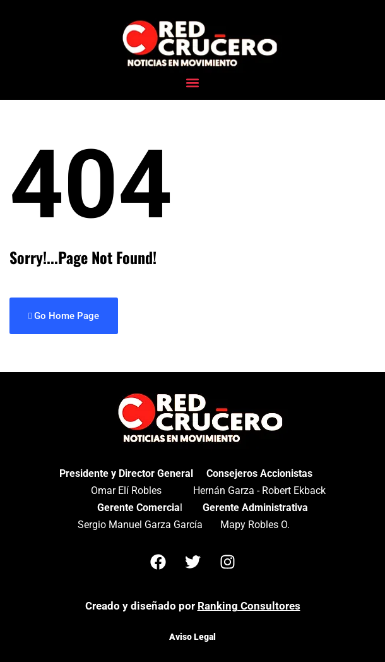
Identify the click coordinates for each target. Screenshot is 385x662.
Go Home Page (63, 316)
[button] (192, 83)
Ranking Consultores (249, 605)
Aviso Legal (192, 637)
